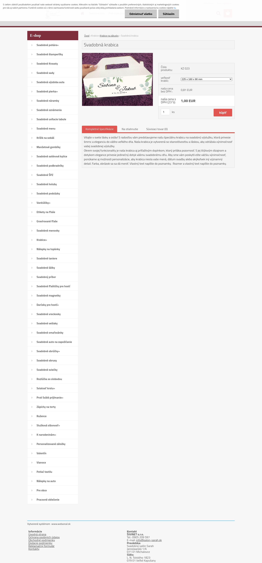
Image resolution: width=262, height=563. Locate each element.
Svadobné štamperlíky (50, 54)
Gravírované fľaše (47, 221)
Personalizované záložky (51, 444)
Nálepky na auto (46, 481)
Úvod (86, 35)
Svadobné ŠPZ (45, 175)
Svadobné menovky (48, 230)
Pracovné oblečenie (48, 500)
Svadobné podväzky (48, 193)
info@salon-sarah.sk (149, 540)
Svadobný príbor (46, 277)
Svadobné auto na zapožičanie (54, 342)
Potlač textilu (44, 472)
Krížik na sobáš (45, 138)
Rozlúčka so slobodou (49, 379)
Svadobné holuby (47, 184)
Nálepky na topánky (48, 249)
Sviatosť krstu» (46, 388)
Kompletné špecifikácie (100, 129)
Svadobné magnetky (49, 295)
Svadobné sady (45, 73)
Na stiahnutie (130, 129)
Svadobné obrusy (47, 360)
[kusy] (165, 112)
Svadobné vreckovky (49, 314)
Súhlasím (168, 14)
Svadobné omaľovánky (50, 333)
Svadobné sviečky (47, 370)
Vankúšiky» (43, 203)
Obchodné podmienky (41, 540)
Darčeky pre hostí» (48, 305)
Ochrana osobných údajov (44, 537)
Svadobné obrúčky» (48, 351)
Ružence (42, 416)
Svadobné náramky (48, 101)
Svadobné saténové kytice (52, 156)
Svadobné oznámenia (49, 110)
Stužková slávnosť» (48, 425)
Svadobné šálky (46, 268)
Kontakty (33, 549)
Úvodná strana (37, 534)
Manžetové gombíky (48, 147)
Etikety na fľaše (46, 212)
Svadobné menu (46, 128)
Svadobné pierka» (47, 91)
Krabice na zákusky (109, 35)
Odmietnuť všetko (140, 14)
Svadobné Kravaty (47, 63)
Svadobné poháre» (48, 45)
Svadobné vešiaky (47, 323)
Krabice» (42, 240)
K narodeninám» (46, 435)
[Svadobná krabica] (117, 54)
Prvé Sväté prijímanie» (50, 397)
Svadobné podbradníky (50, 166)
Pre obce (42, 490)
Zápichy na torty (46, 407)
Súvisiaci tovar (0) (157, 129)
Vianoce (41, 462)
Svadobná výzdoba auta (50, 82)
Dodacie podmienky (40, 543)
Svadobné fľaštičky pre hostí (53, 286)
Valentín (41, 453)
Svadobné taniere (47, 258)
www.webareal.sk (61, 524)
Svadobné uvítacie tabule (51, 119)
